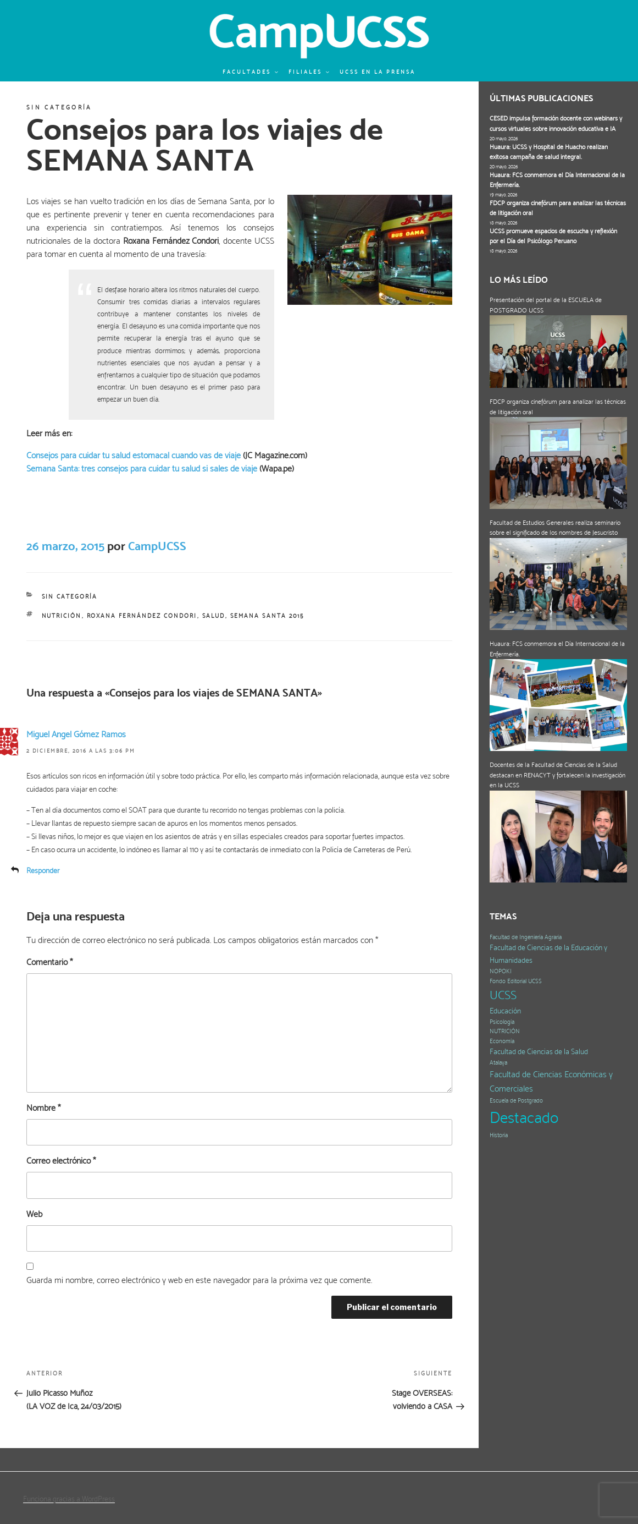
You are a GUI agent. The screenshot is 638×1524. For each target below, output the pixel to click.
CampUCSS (157, 546)
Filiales (309, 72)
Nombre (43, 1108)
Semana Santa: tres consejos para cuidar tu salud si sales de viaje (141, 468)
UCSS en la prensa (377, 72)
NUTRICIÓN (62, 616)
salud (213, 616)
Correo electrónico (61, 1160)
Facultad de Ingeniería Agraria (526, 937)
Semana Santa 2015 (267, 616)
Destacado (524, 1117)
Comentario (49, 962)
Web (34, 1214)
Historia (499, 1135)
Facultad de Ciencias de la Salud (539, 1051)
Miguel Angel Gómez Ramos (76, 734)
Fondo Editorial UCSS (516, 981)
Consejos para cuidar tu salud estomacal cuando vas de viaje (133, 455)
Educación (505, 1011)
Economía (502, 1041)
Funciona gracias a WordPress (69, 1498)
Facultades (251, 72)
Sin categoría (59, 107)
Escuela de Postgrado (516, 1100)
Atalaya (498, 1062)
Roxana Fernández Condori (142, 616)
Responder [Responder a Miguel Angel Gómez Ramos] (42, 870)
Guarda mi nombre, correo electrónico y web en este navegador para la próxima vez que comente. (199, 1280)
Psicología (502, 1022)
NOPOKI (501, 971)
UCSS (503, 995)
